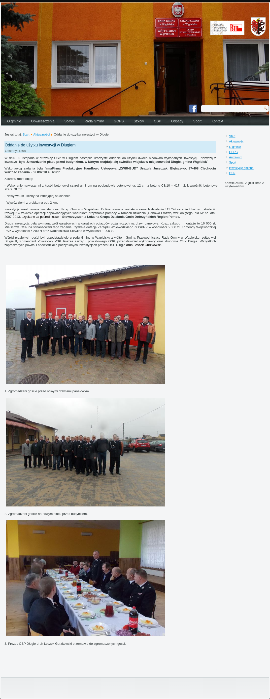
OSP (157, 121)
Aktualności (41, 134)
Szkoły (139, 121)
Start (26, 134)
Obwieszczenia (42, 121)
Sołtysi (69, 121)
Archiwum (235, 157)
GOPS (119, 121)
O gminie (14, 121)
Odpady (177, 121)
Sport (197, 121)
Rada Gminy (94, 121)
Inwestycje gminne (241, 168)
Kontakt (217, 121)
